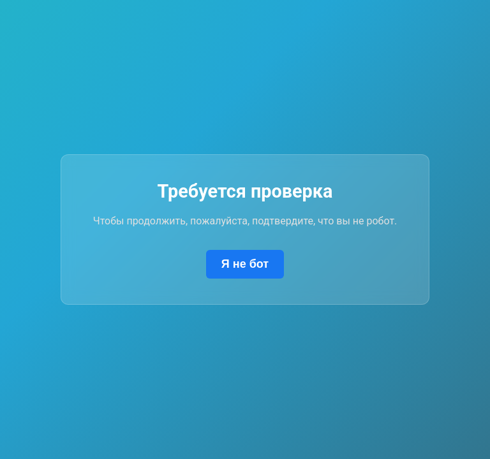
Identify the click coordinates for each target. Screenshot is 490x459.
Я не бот (245, 264)
